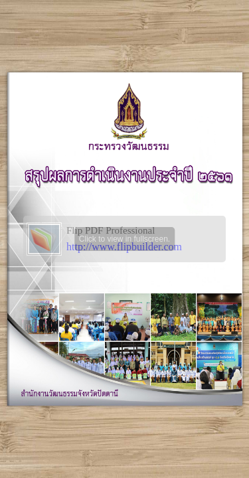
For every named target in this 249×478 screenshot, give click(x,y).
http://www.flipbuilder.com (124, 246)
